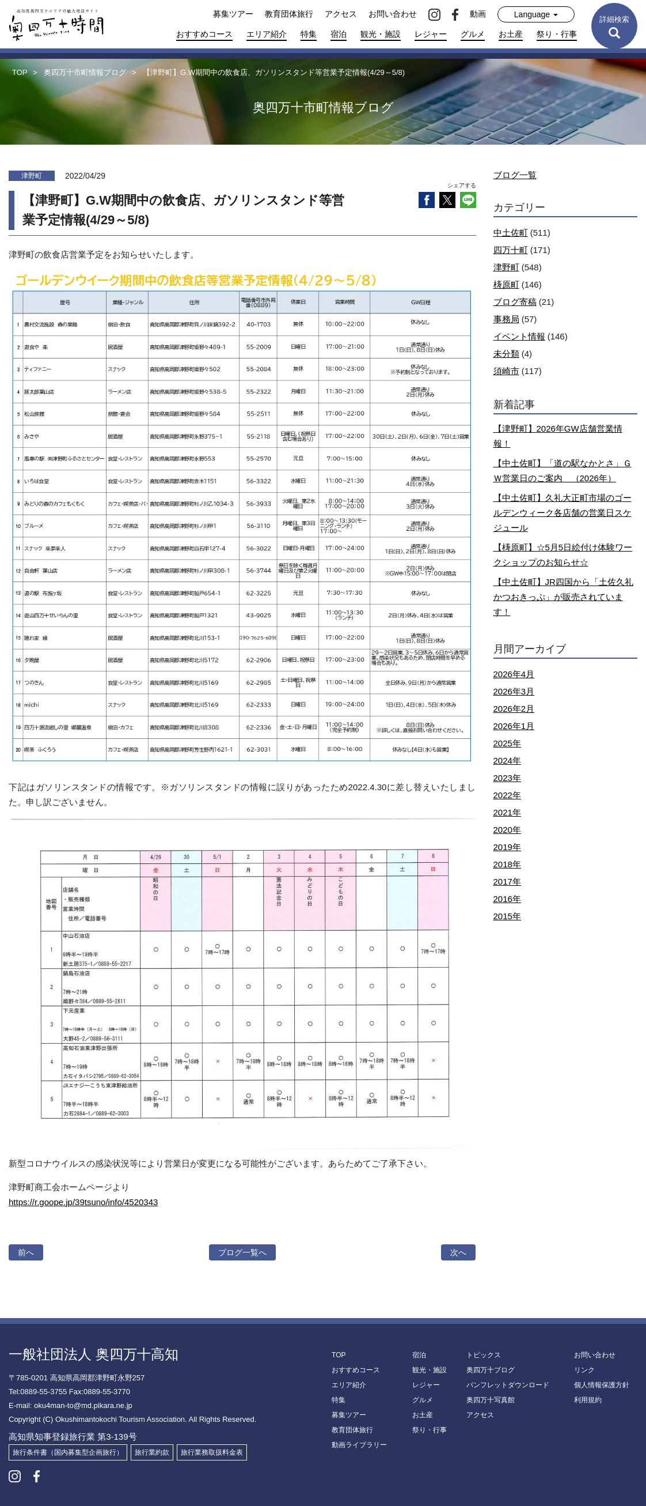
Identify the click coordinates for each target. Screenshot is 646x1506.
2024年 (507, 760)
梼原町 (506, 284)
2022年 (507, 795)
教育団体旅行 (289, 13)
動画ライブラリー (359, 1445)
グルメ (473, 34)
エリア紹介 (266, 34)
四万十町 (510, 250)
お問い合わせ (392, 13)
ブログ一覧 (515, 175)
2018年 (507, 864)
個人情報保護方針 (601, 1385)
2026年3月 (514, 691)
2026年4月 (514, 674)
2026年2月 (514, 709)
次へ (458, 1252)
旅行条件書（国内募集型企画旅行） (68, 1452)
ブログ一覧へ (242, 1252)
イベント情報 (519, 336)
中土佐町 (510, 232)
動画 (478, 13)
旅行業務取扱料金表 (212, 1452)
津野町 (506, 267)
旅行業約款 (152, 1452)
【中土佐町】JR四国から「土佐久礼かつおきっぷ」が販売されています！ (563, 597)
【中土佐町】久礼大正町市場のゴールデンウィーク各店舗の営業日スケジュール (562, 513)
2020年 (507, 830)
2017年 (507, 881)
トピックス (483, 1355)
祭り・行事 (557, 34)
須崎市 (506, 371)
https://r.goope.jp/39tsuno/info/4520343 (83, 1202)
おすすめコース (204, 34)
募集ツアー (233, 13)
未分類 (506, 353)
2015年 (507, 916)
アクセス (341, 13)
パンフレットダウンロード (507, 1385)
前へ (26, 1252)
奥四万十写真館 (490, 1400)
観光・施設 (380, 34)
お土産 (511, 34)
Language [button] (536, 14)
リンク (584, 1370)
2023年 (507, 778)
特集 (309, 34)
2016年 (507, 899)
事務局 (506, 319)
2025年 (507, 743)
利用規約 (588, 1400)
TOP (338, 1355)
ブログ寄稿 (515, 302)
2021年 (507, 812)
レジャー (431, 34)
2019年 (507, 847)
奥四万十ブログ (490, 1370)
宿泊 (338, 34)
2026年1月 (514, 726)
